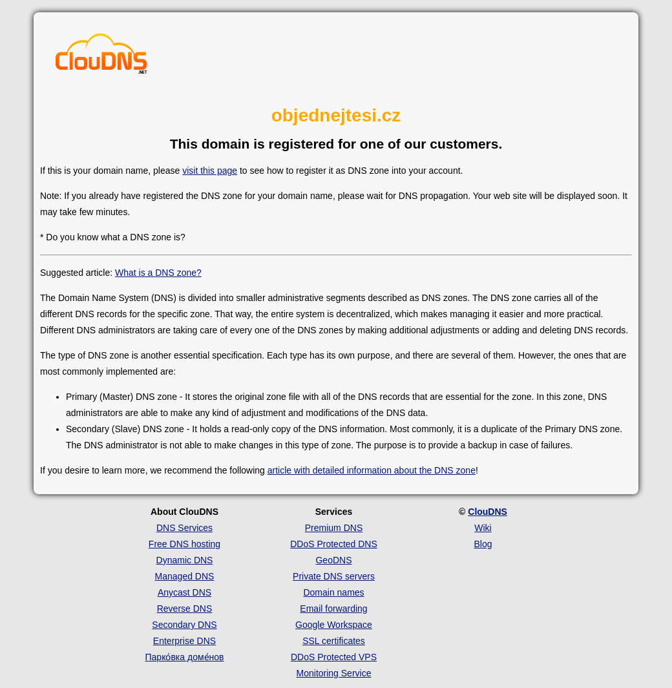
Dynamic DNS (184, 560)
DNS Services (184, 528)
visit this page (209, 170)
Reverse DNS (185, 608)
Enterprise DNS (184, 641)
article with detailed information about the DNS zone (372, 470)
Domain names (333, 592)
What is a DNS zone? (158, 272)
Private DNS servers (334, 576)
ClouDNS (487, 511)
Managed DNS (185, 576)
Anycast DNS (184, 592)
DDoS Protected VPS (334, 657)
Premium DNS (333, 528)
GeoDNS (333, 560)
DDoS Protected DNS (333, 544)
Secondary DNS (184, 625)
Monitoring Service (334, 673)
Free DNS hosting (184, 544)
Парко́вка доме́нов (184, 657)
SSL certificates (333, 641)
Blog (483, 544)
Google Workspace (333, 625)
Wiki (482, 528)
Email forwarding (333, 608)
